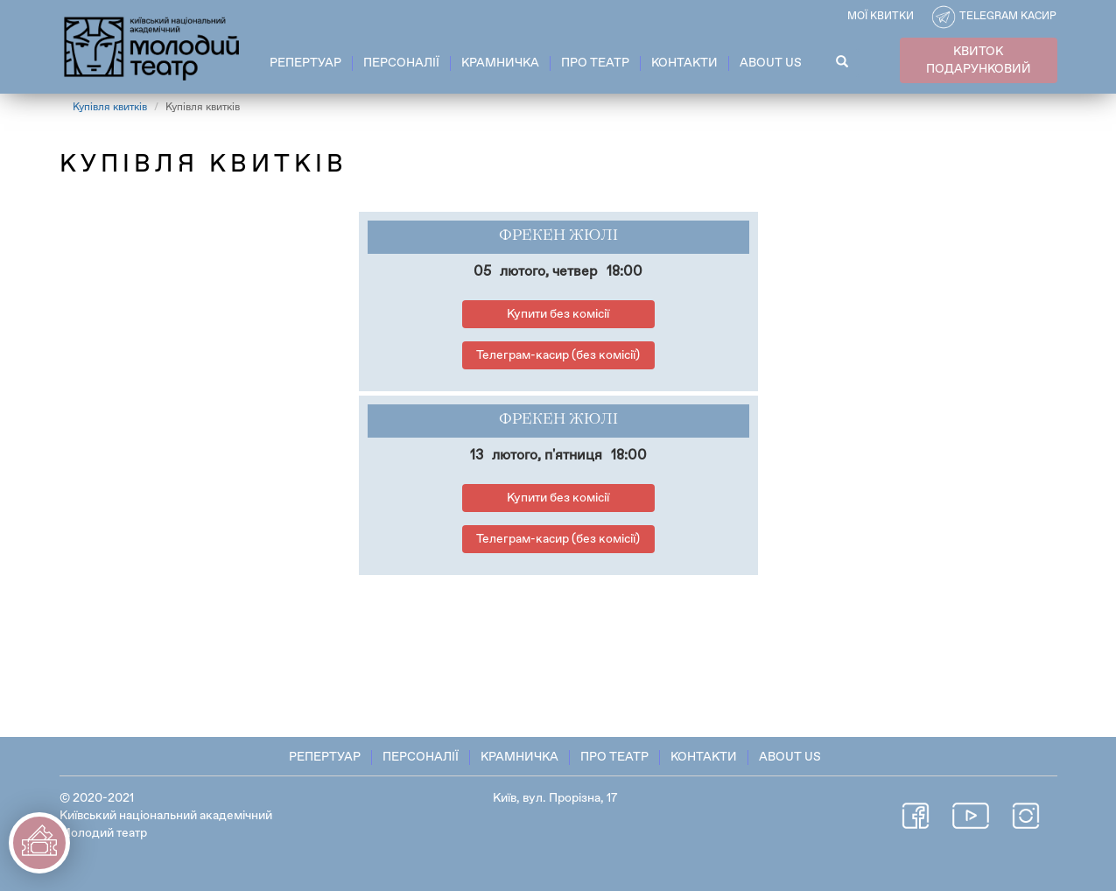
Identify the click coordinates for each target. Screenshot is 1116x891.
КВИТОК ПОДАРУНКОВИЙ (978, 60)
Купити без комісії (558, 314)
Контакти (684, 63)
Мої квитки (880, 16)
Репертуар (305, 63)
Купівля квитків (110, 107)
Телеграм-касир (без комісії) (558, 355)
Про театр (595, 63)
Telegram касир (1007, 16)
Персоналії (401, 63)
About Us (771, 63)
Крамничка (500, 63)
